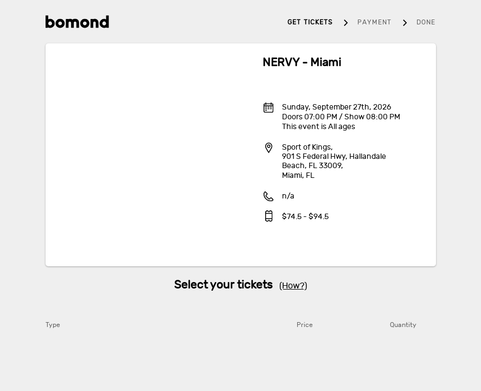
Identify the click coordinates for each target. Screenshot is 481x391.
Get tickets (309, 22)
